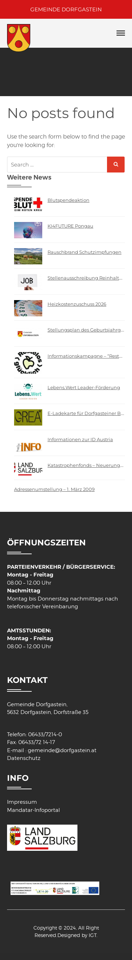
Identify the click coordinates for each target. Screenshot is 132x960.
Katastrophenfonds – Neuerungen (87, 465)
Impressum (22, 802)
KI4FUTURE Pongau (70, 226)
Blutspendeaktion (68, 200)
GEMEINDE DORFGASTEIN (66, 9)
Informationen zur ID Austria (80, 439)
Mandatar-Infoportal (33, 810)
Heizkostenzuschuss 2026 (77, 304)
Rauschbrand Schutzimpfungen (84, 252)
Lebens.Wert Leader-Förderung (84, 387)
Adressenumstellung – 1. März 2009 (54, 489)
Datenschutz (23, 758)
